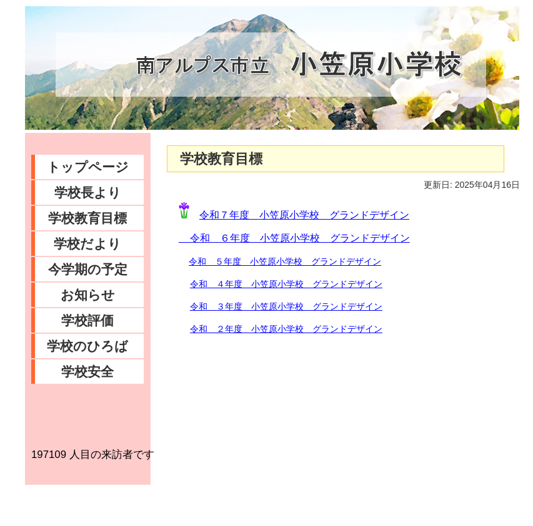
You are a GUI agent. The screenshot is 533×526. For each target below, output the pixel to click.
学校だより (87, 243)
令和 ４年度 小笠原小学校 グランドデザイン (286, 284)
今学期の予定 (87, 269)
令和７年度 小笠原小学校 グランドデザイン (304, 215)
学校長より (87, 192)
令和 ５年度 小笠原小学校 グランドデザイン (285, 261)
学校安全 (87, 371)
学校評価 (87, 320)
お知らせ (88, 295)
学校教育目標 (87, 218)
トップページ (88, 167)
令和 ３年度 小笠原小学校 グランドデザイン (286, 306)
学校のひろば (87, 346)
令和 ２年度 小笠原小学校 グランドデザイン (286, 329)
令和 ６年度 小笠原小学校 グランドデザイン (294, 238)
